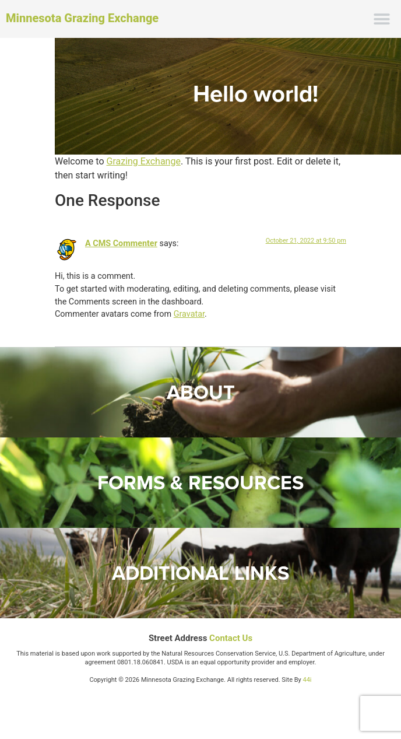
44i (307, 680)
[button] (382, 19)
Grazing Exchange (143, 161)
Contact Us (230, 638)
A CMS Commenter (121, 243)
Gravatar (189, 314)
